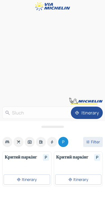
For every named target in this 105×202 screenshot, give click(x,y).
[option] (7, 142)
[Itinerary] (87, 113)
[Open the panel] (52, 126)
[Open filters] (93, 142)
